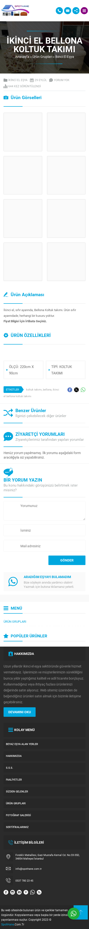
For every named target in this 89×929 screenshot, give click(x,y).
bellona (47, 389)
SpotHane (7, 924)
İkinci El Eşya (64, 56)
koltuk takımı (34, 389)
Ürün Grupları (42, 56)
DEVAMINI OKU (19, 712)
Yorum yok (62, 80)
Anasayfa (22, 56)
